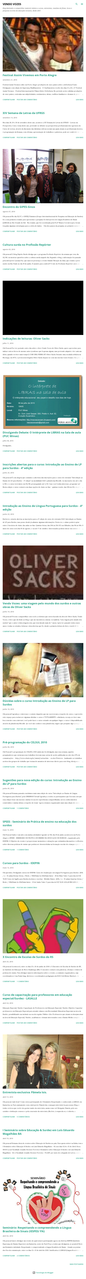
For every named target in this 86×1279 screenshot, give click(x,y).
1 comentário (23, 808)
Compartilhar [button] (9, 100)
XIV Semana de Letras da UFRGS (24, 113)
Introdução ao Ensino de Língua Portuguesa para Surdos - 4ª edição (43, 507)
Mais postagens (76, 1264)
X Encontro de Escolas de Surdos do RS (28, 957)
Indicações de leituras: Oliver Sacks (26, 338)
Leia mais (79, 100)
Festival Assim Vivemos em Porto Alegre (30, 75)
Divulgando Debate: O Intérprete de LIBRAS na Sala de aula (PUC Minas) (42, 434)
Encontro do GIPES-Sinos (19, 207)
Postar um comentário (27, 100)
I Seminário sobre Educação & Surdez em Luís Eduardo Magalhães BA (38, 1132)
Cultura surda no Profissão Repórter (27, 244)
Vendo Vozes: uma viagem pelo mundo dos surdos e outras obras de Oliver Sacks (42, 605)
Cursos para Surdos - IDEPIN (21, 863)
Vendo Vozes (12, 4)
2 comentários (23, 1256)
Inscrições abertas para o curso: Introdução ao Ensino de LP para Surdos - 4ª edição (42, 466)
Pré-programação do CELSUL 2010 (25, 742)
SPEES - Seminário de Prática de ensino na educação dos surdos (39, 823)
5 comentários (23, 1117)
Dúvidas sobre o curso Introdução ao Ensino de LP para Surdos (39, 702)
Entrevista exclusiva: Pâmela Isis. (25, 1092)
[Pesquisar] (76, 4)
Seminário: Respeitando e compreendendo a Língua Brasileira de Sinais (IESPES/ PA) (37, 1229)
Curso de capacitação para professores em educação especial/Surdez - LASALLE (37, 996)
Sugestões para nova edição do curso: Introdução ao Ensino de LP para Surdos (42, 782)
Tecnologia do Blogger (43, 1273)
